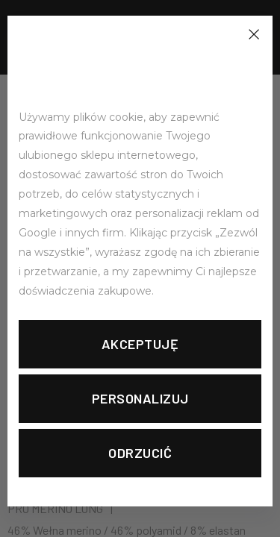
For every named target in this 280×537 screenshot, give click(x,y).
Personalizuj (140, 398)
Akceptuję (140, 344)
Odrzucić (140, 453)
